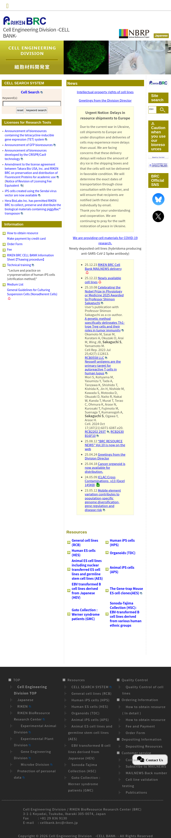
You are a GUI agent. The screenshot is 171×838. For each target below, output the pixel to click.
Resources (76, 680)
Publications (136, 792)
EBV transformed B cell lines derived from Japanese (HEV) (86, 591)
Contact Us (135, 759)
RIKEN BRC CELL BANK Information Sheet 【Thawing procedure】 (30, 257)
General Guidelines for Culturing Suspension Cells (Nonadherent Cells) (32, 292)
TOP (16, 680)
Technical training (20, 265)
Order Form (14, 244)
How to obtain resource (22, 233)
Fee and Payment (140, 726)
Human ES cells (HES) (89, 706)
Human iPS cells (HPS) (90, 700)
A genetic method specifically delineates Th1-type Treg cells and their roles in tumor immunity (105, 324)
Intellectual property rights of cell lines (105, 92)
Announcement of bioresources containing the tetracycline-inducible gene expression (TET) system (29, 135)
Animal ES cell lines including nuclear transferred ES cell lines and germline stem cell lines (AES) (87, 569)
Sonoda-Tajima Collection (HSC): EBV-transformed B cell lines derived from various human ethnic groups (126, 614)
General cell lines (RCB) (91, 693)
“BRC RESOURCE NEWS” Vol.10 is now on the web (105, 445)
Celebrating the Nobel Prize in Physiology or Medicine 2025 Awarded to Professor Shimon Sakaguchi (104, 295)
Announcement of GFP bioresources (30, 145)
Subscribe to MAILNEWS (146, 766)
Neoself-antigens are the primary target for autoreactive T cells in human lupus (103, 367)
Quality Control (135, 680)
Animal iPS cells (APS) (90, 719)
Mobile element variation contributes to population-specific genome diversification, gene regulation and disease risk (103, 500)
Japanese (25, 699)
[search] (151, 109)
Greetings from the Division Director (105, 100)
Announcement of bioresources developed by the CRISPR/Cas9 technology (25, 154)
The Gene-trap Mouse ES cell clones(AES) (126, 590)
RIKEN (24, 706)
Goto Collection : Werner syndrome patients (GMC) (86, 614)
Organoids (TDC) (123, 553)
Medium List (15, 284)
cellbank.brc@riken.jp (59, 822)
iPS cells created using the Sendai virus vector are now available (30, 193)
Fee (9, 249)
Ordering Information (140, 699)
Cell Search (32, 91)
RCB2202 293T (97, 431)
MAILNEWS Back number (146, 773)
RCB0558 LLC (96, 357)
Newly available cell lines (103, 280)
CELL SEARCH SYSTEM (91, 687)
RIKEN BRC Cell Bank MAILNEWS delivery (103, 266)
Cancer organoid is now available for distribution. (105, 467)
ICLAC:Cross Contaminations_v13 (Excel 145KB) (105, 481)
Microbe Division (34, 764)
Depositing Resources (144, 746)
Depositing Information (141, 739)
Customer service (136, 753)
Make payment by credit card (26, 238)
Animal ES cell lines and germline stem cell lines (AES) (90, 732)
